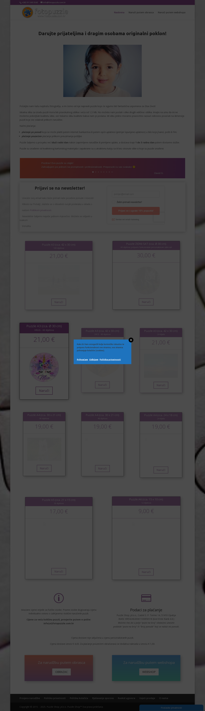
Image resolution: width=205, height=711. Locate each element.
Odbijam (93, 359)
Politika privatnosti (110, 359)
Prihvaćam (82, 359)
